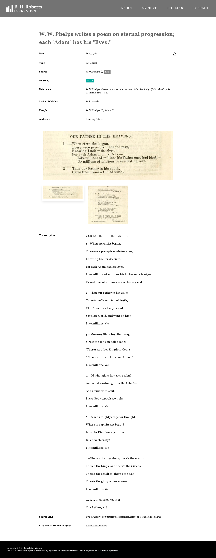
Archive (149, 8)
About (126, 8)
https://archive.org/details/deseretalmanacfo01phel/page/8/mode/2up (123, 517)
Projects (175, 8)
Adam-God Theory (96, 525)
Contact (201, 8)
